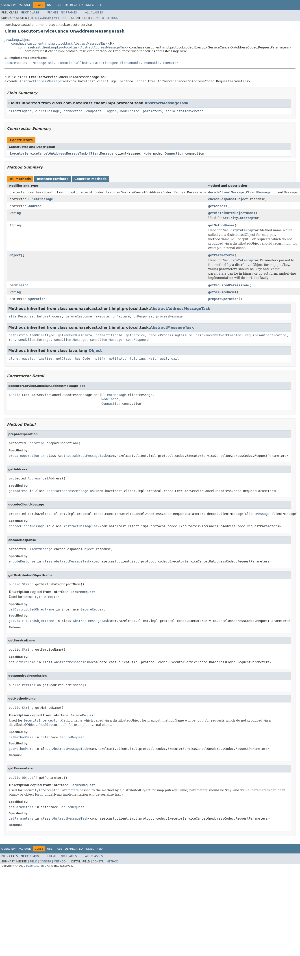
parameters (152, 111)
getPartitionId (109, 335)
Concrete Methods (90, 179)
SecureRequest (16, 63)
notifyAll (117, 358)
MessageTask (43, 63)
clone (13, 358)
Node (147, 153)
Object (242, 199)
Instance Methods (52, 179)
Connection (173, 153)
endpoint (93, 111)
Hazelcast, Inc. (35, 865)
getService (135, 335)
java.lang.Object (17, 40)
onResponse (142, 316)
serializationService (185, 111)
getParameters (220, 255)
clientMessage (47, 111)
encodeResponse (221, 199)
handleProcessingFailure (170, 335)
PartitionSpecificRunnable (117, 63)
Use (49, 5)
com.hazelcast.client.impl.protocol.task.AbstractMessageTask (59, 43)
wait (152, 358)
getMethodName (220, 225)
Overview (8, 5)
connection (72, 111)
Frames (52, 12)
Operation (36, 299)
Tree (58, 5)
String (15, 213)
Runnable (151, 63)
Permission (18, 285)
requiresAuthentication (266, 335)
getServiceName (221, 292)
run (11, 339)
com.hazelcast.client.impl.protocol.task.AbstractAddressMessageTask (72, 47)
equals (27, 358)
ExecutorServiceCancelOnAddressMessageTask (48, 153)
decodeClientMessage (226, 192)
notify (99, 358)
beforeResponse (78, 316)
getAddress (217, 206)
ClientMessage (101, 153)
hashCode (82, 358)
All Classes (94, 12)
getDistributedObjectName (231, 213)
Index (89, 5)
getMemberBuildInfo (75, 335)
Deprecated (74, 5)
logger (111, 111)
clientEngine (20, 111)
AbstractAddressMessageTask (44, 81)
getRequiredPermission (228, 285)
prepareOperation (223, 299)
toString (137, 358)
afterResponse (21, 316)
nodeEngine (129, 111)
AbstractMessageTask (167, 103)
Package (24, 5)
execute (102, 316)
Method (60, 18)
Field (33, 18)
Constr (45, 18)
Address (34, 206)
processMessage (169, 316)
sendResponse (137, 339)
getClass (63, 358)
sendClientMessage (34, 339)
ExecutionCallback (73, 63)
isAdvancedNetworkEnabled (218, 335)
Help (99, 5)
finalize (44, 358)
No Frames (69, 12)
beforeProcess (49, 316)
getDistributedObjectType (31, 335)
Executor (170, 63)
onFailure (121, 316)
